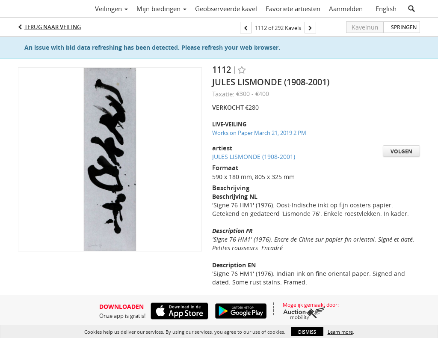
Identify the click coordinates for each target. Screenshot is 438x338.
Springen (404, 27)
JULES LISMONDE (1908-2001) (253, 157)
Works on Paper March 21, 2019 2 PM (259, 133)
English (386, 8)
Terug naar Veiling (52, 27)
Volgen (401, 151)
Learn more (340, 332)
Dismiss (307, 332)
